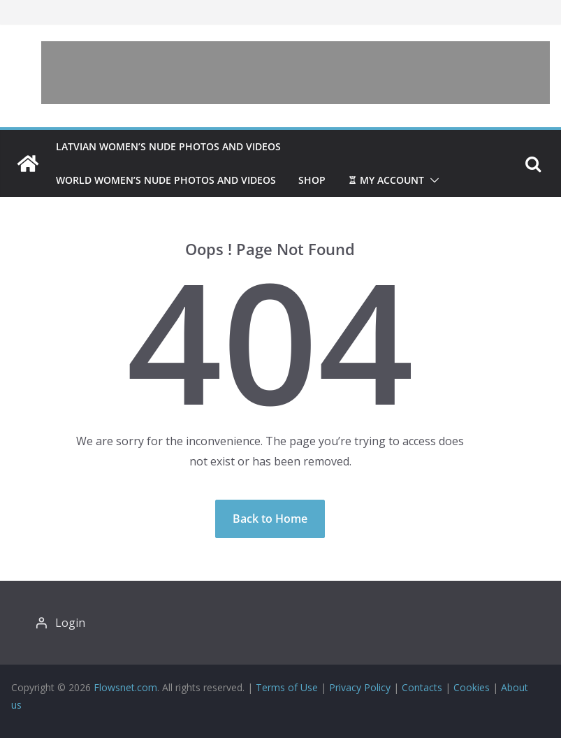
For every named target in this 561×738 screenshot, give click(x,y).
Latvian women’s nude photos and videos (168, 146)
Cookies (471, 687)
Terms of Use (287, 687)
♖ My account (386, 180)
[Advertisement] (295, 72)
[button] (431, 180)
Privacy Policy (360, 687)
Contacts (422, 687)
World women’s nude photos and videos (166, 180)
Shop (312, 180)
